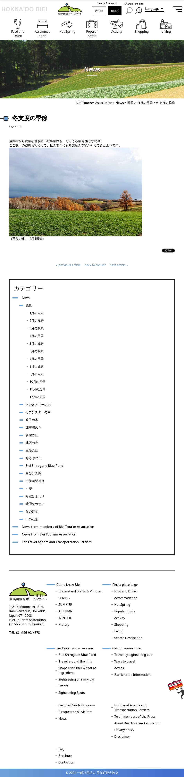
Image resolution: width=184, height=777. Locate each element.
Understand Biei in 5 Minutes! (80, 591)
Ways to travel (124, 661)
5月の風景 (36, 343)
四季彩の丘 (33, 427)
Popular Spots (124, 611)
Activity (119, 618)
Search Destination (128, 638)
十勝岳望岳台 (35, 481)
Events (63, 686)
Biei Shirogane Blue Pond (44, 465)
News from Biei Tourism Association (49, 534)
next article (118, 265)
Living (118, 631)
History (63, 624)
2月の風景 (36, 320)
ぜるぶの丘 (33, 458)
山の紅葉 (32, 519)
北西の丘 (32, 443)
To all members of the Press (134, 716)
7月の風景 (36, 359)
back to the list (95, 265)
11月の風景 (37, 389)
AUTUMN (65, 611)
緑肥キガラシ (35, 504)
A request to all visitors (75, 712)
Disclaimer (122, 736)
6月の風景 (36, 351)
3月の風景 (36, 328)
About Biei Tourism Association (137, 723)
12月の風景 (37, 397)
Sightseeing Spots (71, 692)
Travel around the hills (75, 661)
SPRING (64, 598)
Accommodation (125, 598)
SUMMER (65, 604)
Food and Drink (125, 591)
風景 (29, 305)
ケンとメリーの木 (38, 404)
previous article (68, 265)
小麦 (29, 488)
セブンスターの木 (38, 412)
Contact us (66, 762)
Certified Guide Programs (77, 705)
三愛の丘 (32, 450)
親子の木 (32, 420)
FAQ (61, 749)
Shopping (121, 624)
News (26, 298)
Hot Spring (122, 604)
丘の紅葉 (32, 511)
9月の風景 (36, 374)
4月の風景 (36, 336)
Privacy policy (124, 730)
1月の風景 (36, 313)
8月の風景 (36, 366)
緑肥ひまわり (35, 496)
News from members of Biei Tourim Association (58, 527)
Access (119, 668)
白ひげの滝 (33, 473)
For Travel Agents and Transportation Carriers (57, 542)
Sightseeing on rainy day (76, 679)
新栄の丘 (32, 435)
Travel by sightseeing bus (133, 655)
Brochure (65, 756)
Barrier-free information (132, 674)
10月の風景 (37, 381)
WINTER (64, 618)
